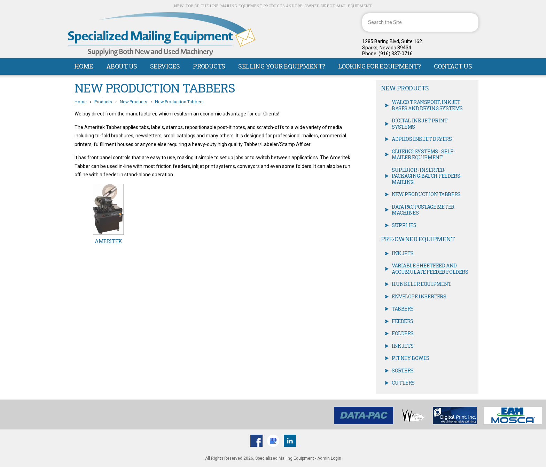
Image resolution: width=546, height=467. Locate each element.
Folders (403, 333)
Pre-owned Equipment (418, 239)
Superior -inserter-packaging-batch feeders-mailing (427, 176)
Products (209, 66)
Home (83, 66)
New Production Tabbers (179, 101)
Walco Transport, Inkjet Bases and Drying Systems (427, 105)
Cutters (403, 382)
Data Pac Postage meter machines (423, 209)
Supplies (404, 225)
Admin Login (329, 458)
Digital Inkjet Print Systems (420, 123)
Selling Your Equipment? (281, 66)
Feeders (402, 321)
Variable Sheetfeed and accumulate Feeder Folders (430, 268)
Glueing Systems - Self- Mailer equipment (423, 154)
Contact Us (453, 66)
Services (165, 66)
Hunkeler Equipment (421, 284)
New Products (133, 101)
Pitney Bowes (410, 358)
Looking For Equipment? (379, 66)
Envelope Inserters (419, 296)
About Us (121, 66)
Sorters (403, 370)
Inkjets (403, 253)
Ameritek (108, 240)
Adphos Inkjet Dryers (422, 139)
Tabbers (403, 308)
